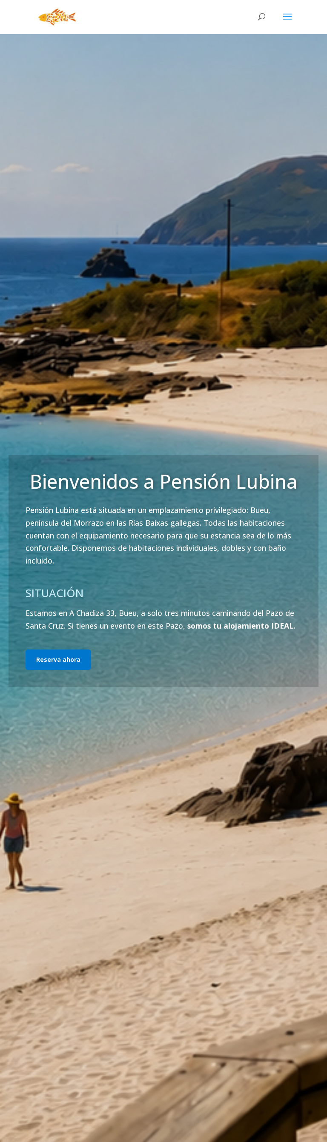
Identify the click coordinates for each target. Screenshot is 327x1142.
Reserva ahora (58, 659)
